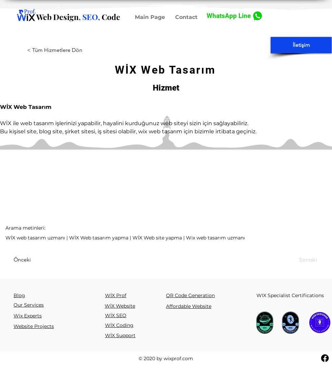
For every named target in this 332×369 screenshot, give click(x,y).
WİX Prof (115, 295)
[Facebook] (325, 358)
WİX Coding (119, 325)
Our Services (29, 305)
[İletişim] (301, 45)
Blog (19, 295)
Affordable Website (188, 306)
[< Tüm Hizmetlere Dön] (66, 50)
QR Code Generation (190, 295)
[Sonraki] (298, 260)
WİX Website (120, 306)
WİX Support (120, 335)
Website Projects (34, 326)
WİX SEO (115, 315)
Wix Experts (28, 316)
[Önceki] (33, 260)
